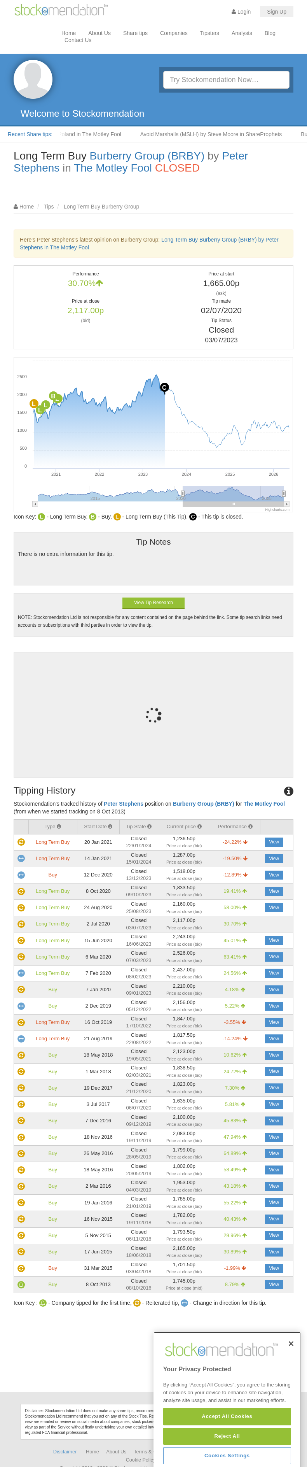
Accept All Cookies (227, 1453)
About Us (99, 33)
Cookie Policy (140, 1460)
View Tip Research (153, 602)
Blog (270, 33)
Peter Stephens (123, 804)
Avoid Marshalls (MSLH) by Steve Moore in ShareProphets (217, 134)
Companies (174, 33)
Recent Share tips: (30, 134)
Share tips (135, 33)
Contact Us (78, 40)
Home (68, 33)
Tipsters (209, 33)
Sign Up (276, 12)
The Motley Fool (113, 168)
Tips (49, 206)
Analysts (242, 33)
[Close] (291, 1379)
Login (241, 12)
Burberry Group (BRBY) (147, 156)
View (274, 842)
